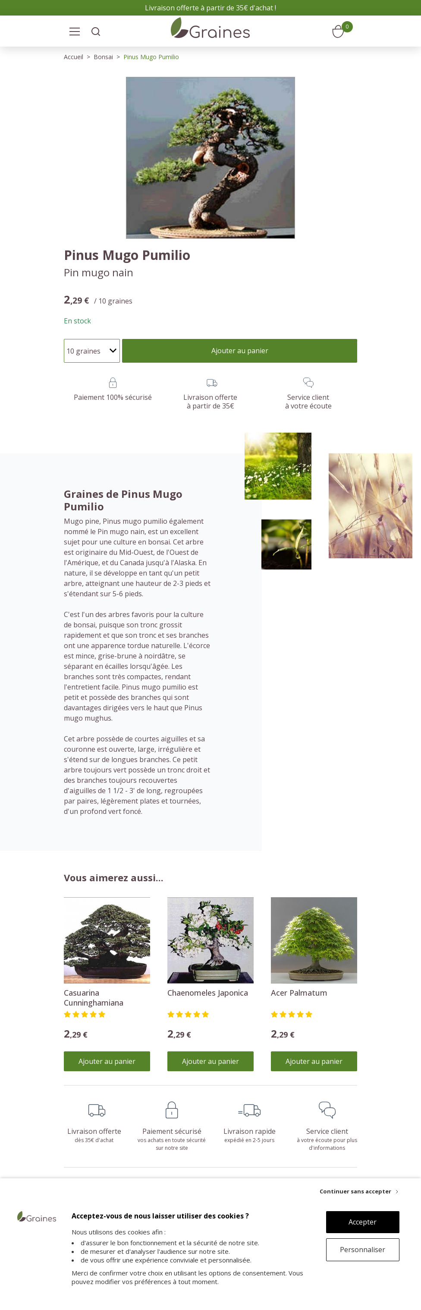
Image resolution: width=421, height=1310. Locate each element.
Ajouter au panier (107, 1061)
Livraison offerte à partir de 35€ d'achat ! (210, 8)
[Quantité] (92, 351)
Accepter (363, 1222)
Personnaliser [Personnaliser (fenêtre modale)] (362, 1249)
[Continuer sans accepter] (359, 1191)
